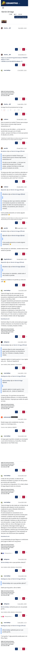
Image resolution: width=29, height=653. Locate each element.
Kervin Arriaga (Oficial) (17, 151)
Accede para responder (21, 17)
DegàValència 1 (8, 259)
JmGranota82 (7, 417)
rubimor (6, 119)
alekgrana (6, 342)
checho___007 (7, 28)
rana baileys (7, 70)
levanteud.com (5, 319)
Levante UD (4, 14)
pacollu (6, 148)
